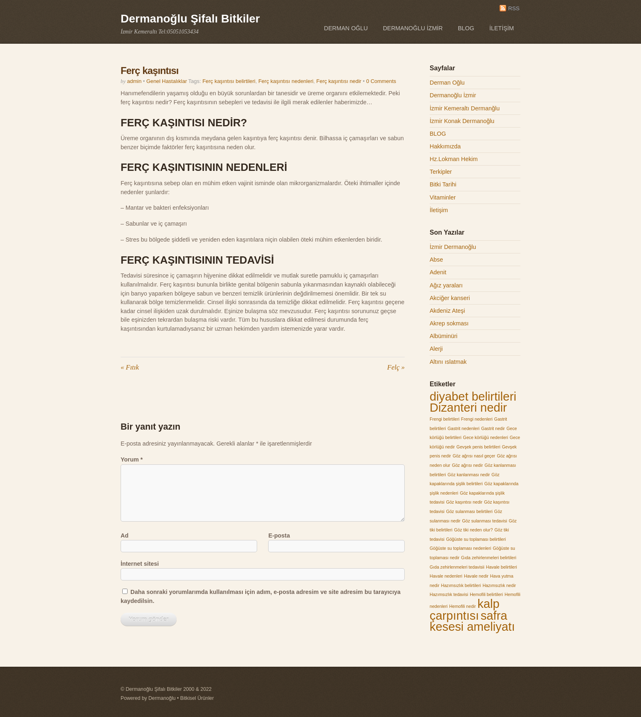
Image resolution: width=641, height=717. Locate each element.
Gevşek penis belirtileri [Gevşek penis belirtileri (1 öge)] (478, 446)
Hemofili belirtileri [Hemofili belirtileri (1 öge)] (486, 594)
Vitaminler (443, 197)
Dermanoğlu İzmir (413, 28)
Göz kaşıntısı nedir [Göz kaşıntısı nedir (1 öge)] (464, 502)
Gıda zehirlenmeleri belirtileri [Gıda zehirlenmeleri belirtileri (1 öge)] (488, 557)
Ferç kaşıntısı (150, 70)
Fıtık (130, 367)
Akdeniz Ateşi (447, 310)
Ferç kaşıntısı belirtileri (229, 81)
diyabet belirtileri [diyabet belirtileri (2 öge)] (473, 396)
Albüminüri (443, 336)
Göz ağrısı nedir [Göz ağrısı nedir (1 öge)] (467, 465)
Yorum (132, 459)
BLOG (466, 28)
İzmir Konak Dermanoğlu (462, 121)
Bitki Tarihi (443, 184)
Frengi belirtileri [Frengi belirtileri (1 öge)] (444, 419)
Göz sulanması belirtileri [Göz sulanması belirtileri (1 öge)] (469, 511)
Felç (396, 367)
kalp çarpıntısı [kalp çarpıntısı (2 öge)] (465, 609)
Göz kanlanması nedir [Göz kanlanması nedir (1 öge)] (469, 474)
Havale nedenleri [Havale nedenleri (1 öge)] (446, 576)
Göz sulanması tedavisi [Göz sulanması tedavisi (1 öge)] (484, 520)
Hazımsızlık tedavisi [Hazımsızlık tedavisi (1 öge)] (449, 594)
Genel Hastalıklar (166, 81)
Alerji (436, 348)
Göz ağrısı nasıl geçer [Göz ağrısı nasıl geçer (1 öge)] (474, 455)
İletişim (501, 28)
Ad (124, 535)
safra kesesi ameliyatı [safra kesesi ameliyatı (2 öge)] (472, 621)
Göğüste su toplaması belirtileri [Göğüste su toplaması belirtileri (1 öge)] (476, 539)
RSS (514, 8)
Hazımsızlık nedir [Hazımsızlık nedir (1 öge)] (499, 585)
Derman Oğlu (346, 28)
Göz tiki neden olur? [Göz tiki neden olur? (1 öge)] (473, 529)
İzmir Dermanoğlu (453, 247)
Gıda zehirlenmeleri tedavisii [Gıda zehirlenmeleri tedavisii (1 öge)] (457, 567)
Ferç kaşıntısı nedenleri (286, 81)
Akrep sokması (449, 323)
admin (134, 81)
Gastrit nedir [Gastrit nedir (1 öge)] (493, 428)
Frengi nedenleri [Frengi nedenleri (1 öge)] (477, 419)
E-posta (279, 535)
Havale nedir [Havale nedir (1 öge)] (476, 576)
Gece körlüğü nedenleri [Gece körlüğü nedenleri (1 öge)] (485, 437)
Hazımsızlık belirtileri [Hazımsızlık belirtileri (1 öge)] (461, 585)
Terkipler (441, 171)
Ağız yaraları (446, 285)
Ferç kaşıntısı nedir (338, 81)
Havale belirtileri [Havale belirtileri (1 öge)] (501, 567)
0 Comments (381, 81)
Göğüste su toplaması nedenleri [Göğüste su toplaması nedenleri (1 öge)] (460, 548)
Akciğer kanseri (450, 298)
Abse (436, 259)
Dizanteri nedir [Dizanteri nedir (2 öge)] (468, 407)
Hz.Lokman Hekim (454, 159)
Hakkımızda (445, 146)
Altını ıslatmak (448, 361)
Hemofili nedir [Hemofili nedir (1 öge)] (462, 606)
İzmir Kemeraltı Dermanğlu (465, 108)
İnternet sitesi (140, 563)
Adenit (438, 272)
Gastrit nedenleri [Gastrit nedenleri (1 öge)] (464, 428)
